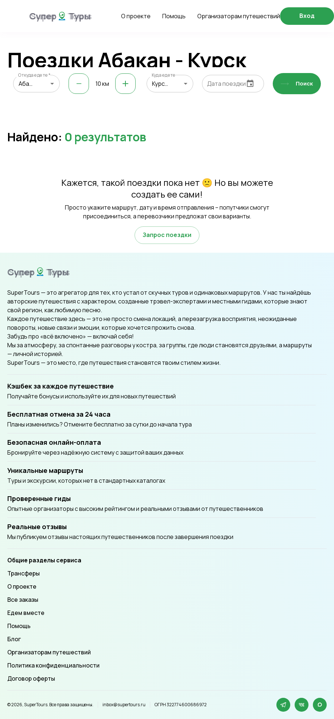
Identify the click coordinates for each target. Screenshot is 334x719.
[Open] (52, 84)
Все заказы (22, 600)
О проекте (136, 16)
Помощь (174, 16)
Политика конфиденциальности (53, 665)
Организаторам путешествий (238, 16)
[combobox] (36, 83)
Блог (14, 639)
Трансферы (23, 573)
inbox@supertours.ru (123, 705)
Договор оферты (31, 678)
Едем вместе (25, 613)
